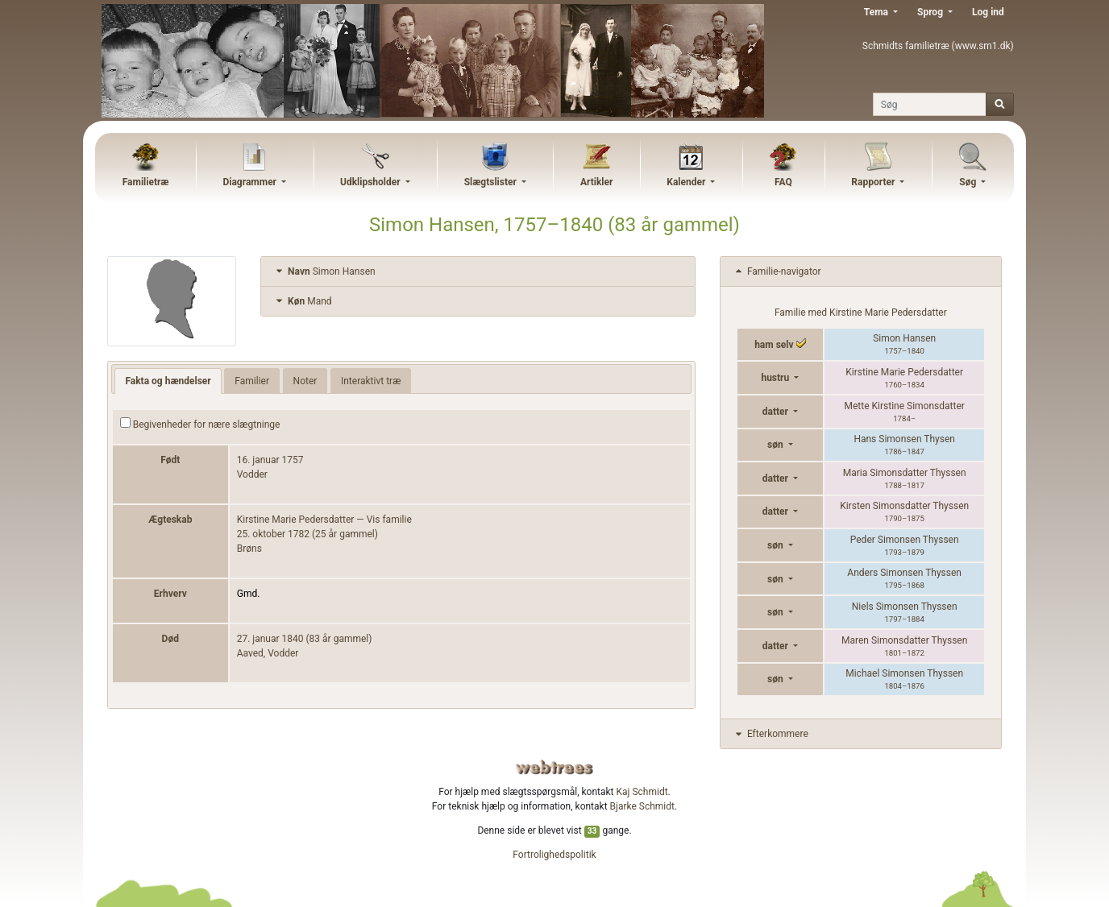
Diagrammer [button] (250, 182)
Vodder (252, 474)
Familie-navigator (777, 271)
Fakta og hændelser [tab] (167, 381)
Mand (302, 301)
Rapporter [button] (874, 182)
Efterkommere (770, 733)
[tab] (478, 272)
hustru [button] (776, 377)
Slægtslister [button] (491, 182)
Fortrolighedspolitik (554, 854)
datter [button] (776, 411)
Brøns (249, 548)
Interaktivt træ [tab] (371, 381)
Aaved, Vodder (268, 653)
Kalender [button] (687, 182)
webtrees (554, 767)
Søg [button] (968, 182)
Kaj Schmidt (642, 791)
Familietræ (146, 182)
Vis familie (389, 519)
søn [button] (776, 444)
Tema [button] (877, 12)
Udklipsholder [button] (371, 182)
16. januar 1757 (270, 460)
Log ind (988, 12)
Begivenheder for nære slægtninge (200, 423)
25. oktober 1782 (273, 534)
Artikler (596, 182)
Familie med (861, 312)
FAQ (783, 182)
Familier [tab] (252, 381)
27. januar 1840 (270, 638)
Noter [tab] (305, 381)
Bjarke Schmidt (642, 806)
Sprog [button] (931, 12)
